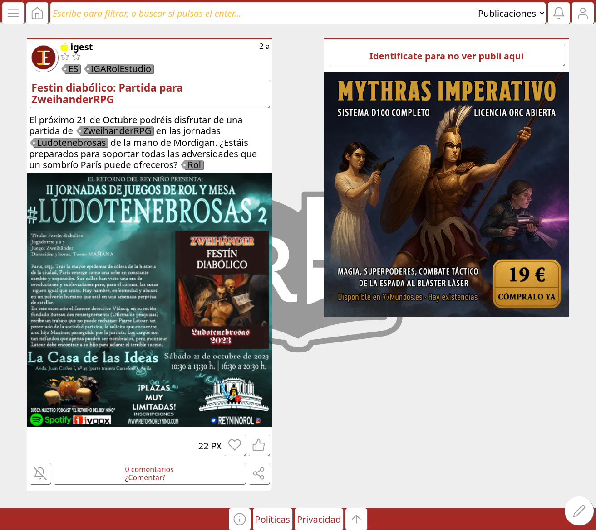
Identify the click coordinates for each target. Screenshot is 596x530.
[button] (240, 519)
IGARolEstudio (121, 68)
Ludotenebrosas (71, 142)
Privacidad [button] (319, 519)
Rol (194, 164)
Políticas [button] (272, 519)
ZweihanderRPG (117, 130)
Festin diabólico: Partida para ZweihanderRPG (107, 93)
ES (73, 68)
